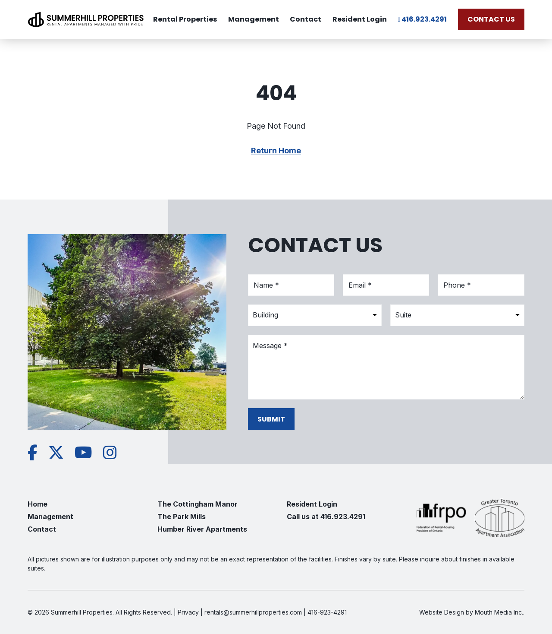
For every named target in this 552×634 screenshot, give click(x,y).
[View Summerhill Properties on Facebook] (33, 452)
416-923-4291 (327, 612)
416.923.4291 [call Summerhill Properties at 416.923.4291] (422, 19)
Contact (305, 19)
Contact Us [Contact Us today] (491, 19)
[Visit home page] (86, 19)
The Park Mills (181, 516)
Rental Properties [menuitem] (185, 19)
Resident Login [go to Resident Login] (312, 504)
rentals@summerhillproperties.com (253, 612)
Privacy (188, 612)
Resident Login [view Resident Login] (359, 19)
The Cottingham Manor (197, 504)
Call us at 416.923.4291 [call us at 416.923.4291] (326, 516)
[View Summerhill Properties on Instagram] (110, 452)
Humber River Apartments (202, 529)
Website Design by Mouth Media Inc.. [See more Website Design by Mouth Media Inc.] (471, 612)
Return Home (276, 150)
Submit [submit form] (271, 419)
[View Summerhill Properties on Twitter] (56, 452)
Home (37, 504)
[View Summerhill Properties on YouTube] (83, 452)
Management (253, 19)
